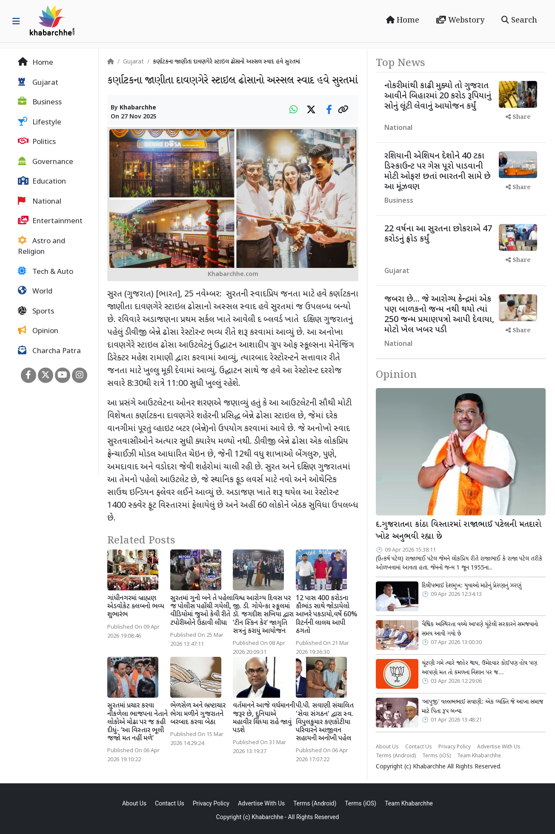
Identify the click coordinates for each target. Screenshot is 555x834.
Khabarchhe (138, 108)
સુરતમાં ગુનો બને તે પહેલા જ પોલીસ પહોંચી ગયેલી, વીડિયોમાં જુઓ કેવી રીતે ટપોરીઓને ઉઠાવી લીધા (201, 611)
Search (519, 20)
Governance (45, 162)
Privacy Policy (454, 747)
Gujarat (38, 83)
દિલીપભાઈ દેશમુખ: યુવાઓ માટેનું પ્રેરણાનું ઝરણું (471, 585)
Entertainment (50, 221)
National (39, 201)
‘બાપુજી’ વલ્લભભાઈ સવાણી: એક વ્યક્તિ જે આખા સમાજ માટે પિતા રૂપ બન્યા (482, 707)
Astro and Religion (41, 246)
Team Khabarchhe (479, 756)
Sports (36, 311)
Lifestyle (39, 122)
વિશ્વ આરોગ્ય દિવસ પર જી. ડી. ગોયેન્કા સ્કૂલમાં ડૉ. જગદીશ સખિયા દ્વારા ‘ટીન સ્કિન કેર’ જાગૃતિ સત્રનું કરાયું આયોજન (263, 615)
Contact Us (418, 747)
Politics (37, 142)
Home (402, 20)
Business (40, 102)
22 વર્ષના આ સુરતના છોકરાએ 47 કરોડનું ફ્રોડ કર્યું (438, 234)
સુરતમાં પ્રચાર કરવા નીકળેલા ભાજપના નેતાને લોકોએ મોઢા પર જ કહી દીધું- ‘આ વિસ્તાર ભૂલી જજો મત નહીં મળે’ (137, 722)
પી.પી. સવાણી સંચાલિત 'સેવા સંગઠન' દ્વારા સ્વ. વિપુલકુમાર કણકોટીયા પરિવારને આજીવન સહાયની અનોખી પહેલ (325, 722)
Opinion (38, 331)
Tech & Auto (45, 272)
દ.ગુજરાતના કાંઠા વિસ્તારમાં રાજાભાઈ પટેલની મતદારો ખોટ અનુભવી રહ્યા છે (458, 531)
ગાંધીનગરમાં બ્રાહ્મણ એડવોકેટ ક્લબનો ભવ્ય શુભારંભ (135, 606)
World (35, 291)
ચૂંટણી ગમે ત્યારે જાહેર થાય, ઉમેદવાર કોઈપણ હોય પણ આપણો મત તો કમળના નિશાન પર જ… (479, 668)
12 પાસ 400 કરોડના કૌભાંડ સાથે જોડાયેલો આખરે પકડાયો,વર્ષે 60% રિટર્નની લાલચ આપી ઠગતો (326, 615)
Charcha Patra (49, 351)
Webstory (460, 20)
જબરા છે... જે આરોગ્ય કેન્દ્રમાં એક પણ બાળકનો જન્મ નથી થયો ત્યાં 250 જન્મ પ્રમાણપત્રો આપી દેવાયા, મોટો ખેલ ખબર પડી (439, 315)
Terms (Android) (396, 756)
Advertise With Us (499, 747)
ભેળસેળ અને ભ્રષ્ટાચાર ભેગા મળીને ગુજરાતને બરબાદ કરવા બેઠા (198, 714)
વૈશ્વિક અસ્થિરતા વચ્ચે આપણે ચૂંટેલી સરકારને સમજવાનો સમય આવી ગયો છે (480, 629)
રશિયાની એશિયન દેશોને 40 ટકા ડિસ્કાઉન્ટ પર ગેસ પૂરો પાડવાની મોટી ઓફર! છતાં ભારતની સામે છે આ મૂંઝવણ (437, 172)
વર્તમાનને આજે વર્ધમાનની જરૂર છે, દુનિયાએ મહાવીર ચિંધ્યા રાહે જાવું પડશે (264, 718)
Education (42, 181)
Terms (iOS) (436, 756)
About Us (387, 747)
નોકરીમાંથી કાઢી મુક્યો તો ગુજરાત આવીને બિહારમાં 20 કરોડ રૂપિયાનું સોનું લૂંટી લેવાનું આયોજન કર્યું (437, 96)
